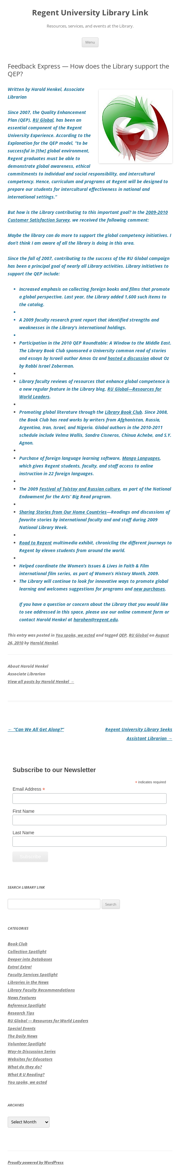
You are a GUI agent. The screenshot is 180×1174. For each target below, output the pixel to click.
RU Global (43, 120)
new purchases (149, 589)
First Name (23, 811)
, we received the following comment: (109, 220)
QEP (123, 635)
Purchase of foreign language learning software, (70, 458)
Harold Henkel (44, 643)
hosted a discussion (128, 358)
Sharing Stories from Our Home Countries (63, 512)
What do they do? (25, 1067)
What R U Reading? (26, 1074)
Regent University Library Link (90, 13)
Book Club (17, 944)
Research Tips (21, 1013)
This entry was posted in (32, 635)
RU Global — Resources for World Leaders (48, 1020)
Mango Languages (141, 458)
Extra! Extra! (20, 967)
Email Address (28, 789)
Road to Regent (35, 543)
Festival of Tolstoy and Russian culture (79, 489)
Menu (90, 42)
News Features (22, 997)
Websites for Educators (30, 1059)
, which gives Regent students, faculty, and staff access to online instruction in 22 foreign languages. (90, 466)
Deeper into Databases (30, 959)
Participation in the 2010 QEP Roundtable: (95, 350)
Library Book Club (123, 412)
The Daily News (22, 1036)
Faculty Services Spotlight (33, 974)
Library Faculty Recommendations (41, 990)
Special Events (21, 1028)
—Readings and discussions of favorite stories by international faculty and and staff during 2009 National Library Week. (94, 519)
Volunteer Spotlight (27, 1044)
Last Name (23, 832)
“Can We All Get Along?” (36, 729)
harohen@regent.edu (96, 619)
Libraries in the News (28, 982)
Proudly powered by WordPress (36, 1162)
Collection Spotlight (27, 951)
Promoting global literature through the (62, 412)
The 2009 (29, 489)
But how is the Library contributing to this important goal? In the (77, 212)
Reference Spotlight (27, 1005)
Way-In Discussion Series (32, 1051)
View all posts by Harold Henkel (41, 681)
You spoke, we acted (75, 635)
